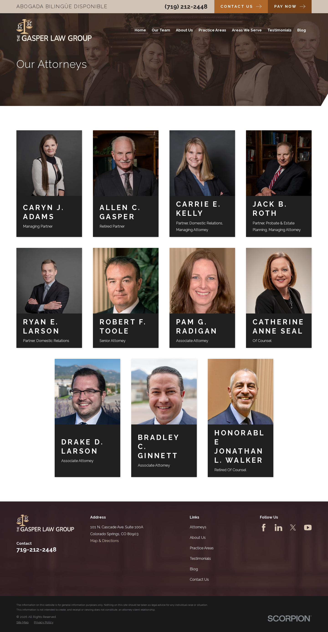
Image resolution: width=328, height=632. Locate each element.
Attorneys (198, 527)
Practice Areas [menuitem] (212, 30)
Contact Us (199, 579)
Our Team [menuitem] (161, 30)
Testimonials (200, 558)
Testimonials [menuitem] (279, 30)
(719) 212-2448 (186, 6)
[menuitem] (22, 622)
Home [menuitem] (140, 30)
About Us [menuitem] (184, 30)
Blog (194, 569)
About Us (198, 537)
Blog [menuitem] (301, 30)
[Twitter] (293, 527)
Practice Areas (202, 548)
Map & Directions (104, 541)
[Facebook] (263, 527)
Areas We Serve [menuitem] (247, 30)
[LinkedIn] (278, 527)
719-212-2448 (36, 549)
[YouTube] (308, 527)
